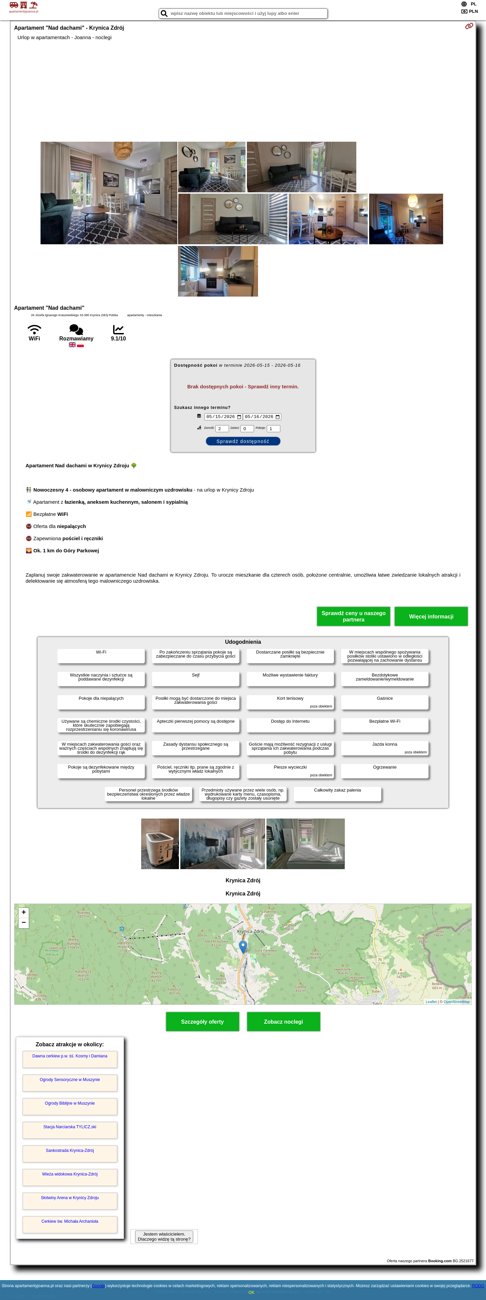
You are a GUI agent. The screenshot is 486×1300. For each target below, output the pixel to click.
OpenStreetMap (457, 1002)
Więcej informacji (431, 616)
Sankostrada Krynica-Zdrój (70, 1150)
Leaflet (431, 1002)
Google (98, 1285)
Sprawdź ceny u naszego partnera (354, 616)
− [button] (24, 923)
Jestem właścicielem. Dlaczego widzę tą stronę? (164, 1237)
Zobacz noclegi (283, 1022)
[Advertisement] (243, 91)
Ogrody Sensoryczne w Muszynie (70, 1079)
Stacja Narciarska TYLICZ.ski (70, 1127)
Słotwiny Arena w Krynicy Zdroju (70, 1197)
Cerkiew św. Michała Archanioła (70, 1221)
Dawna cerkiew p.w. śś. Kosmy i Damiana (69, 1056)
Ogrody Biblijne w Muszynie (70, 1103)
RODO (478, 1285)
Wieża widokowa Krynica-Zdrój (70, 1174)
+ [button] (24, 913)
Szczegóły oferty (202, 1022)
